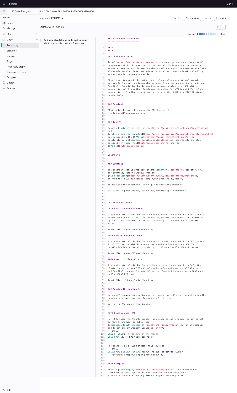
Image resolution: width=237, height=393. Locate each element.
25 (115, 110)
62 (115, 220)
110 (114, 363)
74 (115, 256)
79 (115, 271)
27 (115, 116)
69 (115, 241)
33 (115, 134)
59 (115, 211)
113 (114, 372)
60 (115, 214)
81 (115, 277)
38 (115, 149)
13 (115, 74)
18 (115, 89)
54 (115, 196)
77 (115, 265)
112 (114, 369)
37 (115, 146)
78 (115, 268)
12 (115, 71)
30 (115, 125)
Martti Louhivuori (63, 43)
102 (114, 340)
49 (115, 181)
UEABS (47, 11)
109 (114, 360)
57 (115, 205)
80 (115, 274)
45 (115, 169)
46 (115, 172)
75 (115, 259)
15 (115, 80)
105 (114, 348)
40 (115, 155)
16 (115, 83)
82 (115, 280)
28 (115, 119)
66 (115, 232)
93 (115, 313)
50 (115, 184)
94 (115, 316)
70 (115, 244)
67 (115, 235)
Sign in (229, 4)
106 (114, 351)
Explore (13, 4)
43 (115, 164)
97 (115, 325)
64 (115, 226)
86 (115, 292)
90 (115, 304)
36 (115, 143)
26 (115, 113)
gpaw (56, 18)
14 (115, 77)
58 (115, 208)
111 (114, 366)
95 (115, 319)
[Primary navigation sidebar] (3, 11)
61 (115, 217)
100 (114, 334)
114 (114, 375)
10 (115, 65)
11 (115, 68)
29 (115, 122)
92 (115, 310)
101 (114, 337)
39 (115, 152)
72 (115, 250)
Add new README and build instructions (77, 40)
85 (115, 289)
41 (115, 158)
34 (115, 137)
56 (115, 202)
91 (115, 307)
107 (114, 354)
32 (115, 131)
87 (115, 295)
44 (115, 166)
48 (115, 178)
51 (115, 187)
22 (115, 101)
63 (115, 223)
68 (115, 238)
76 (115, 262)
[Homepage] (4, 3)
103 (114, 343)
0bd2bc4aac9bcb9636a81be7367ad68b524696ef (86, 11)
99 (115, 331)
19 (115, 92)
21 (115, 98)
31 (115, 128)
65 (115, 229)
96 (115, 322)
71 (115, 247)
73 (115, 253)
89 (115, 301)
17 (115, 86)
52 (115, 190)
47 (115, 175)
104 (114, 345)
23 (115, 104)
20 (115, 95)
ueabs (47, 18)
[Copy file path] (65, 27)
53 (115, 193)
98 (115, 328)
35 (115, 140)
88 (115, 298)
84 (115, 286)
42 (115, 161)
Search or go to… (22, 11)
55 (115, 199)
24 (115, 107)
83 (115, 283)
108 (114, 357)
